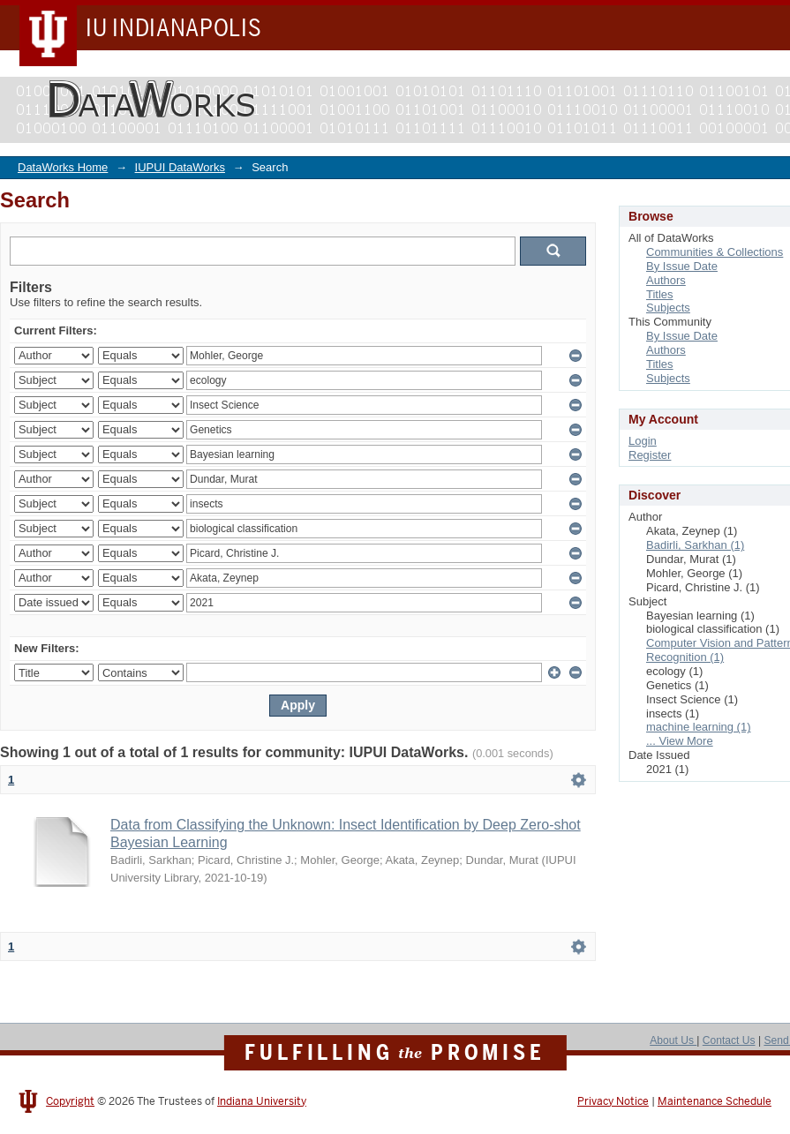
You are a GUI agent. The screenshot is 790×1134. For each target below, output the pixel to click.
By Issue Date (682, 266)
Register (649, 455)
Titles (659, 294)
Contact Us (729, 1040)
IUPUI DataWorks (180, 167)
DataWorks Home (63, 167)
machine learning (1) (698, 726)
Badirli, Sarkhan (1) (695, 545)
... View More (679, 740)
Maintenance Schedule (714, 1101)
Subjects (668, 307)
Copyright (70, 1101)
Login (642, 440)
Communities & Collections (714, 252)
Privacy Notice (613, 1101)
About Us (673, 1040)
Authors (666, 280)
